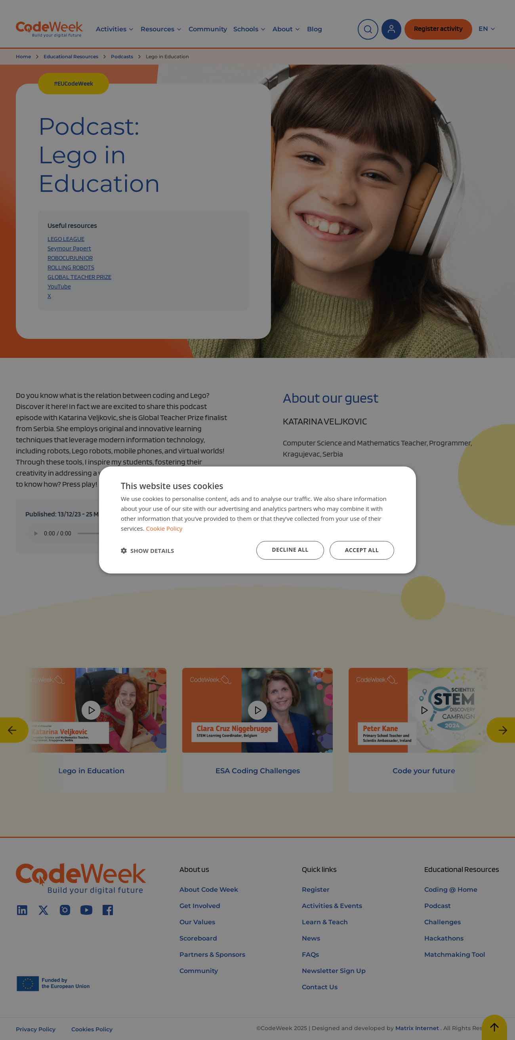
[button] (147, 550)
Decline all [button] (290, 549)
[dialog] (257, 520)
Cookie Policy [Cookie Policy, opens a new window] (164, 528)
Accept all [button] (362, 550)
